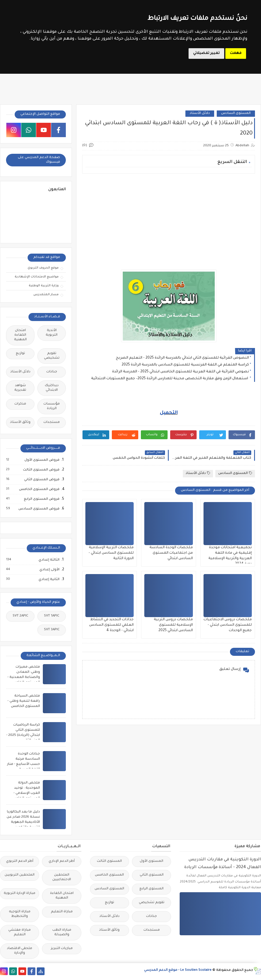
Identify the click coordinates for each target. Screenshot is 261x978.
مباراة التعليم (62, 912)
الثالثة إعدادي (49, 560)
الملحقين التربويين (19, 875)
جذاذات (51, 372)
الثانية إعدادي (49, 579)
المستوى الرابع (151, 889)
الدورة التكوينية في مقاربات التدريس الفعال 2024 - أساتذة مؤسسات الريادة (222, 864)
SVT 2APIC (20, 616)
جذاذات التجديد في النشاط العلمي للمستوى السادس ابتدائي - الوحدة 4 (111, 625)
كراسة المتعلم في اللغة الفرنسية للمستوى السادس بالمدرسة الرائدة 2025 (185, 365)
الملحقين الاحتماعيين (61, 877)
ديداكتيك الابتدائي (52, 388)
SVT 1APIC (51, 616)
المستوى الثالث (109, 861)
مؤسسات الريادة (51, 406)
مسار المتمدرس (46, 294)
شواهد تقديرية (20, 388)
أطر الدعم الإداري (62, 861)
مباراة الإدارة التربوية (19, 893)
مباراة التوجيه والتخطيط (19, 914)
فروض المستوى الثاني (42, 479)
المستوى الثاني (152, 875)
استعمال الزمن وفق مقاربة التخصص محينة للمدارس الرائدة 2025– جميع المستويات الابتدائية (170, 379)
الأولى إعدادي (49, 569)
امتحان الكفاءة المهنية (20, 335)
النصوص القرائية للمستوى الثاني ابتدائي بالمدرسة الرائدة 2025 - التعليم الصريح (182, 358)
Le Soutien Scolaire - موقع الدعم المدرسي (178, 970)
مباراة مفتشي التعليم (19, 932)
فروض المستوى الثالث (41, 470)
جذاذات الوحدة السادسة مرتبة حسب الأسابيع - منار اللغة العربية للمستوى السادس (23, 764)
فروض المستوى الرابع (41, 499)
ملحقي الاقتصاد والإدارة (19, 951)
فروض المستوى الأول (42, 460)
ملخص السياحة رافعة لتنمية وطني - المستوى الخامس (23, 701)
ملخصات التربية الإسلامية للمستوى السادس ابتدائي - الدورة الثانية (111, 553)
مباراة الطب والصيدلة (61, 932)
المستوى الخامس (109, 875)
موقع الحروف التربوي (43, 268)
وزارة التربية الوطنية (44, 285)
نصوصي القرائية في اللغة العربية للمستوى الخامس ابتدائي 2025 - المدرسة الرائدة (180, 372)
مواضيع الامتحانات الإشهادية (37, 277)
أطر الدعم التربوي (19, 861)
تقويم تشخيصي (52, 356)
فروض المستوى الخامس (39, 489)
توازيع (20, 353)
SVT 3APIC (52, 630)
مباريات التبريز (62, 948)
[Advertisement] (168, 218)
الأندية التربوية (51, 333)
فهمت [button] (235, 53)
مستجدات (51, 422)
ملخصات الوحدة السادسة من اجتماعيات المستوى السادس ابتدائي (171, 553)
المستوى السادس (236, 113)
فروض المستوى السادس (39, 509)
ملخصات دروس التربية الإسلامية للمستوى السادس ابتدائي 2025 (173, 625)
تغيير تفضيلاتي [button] (206, 53)
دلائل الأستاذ (200, 113)
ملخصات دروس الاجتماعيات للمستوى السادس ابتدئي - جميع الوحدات (228, 625)
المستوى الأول (151, 861)
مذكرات (20, 404)
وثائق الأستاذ (20, 422)
